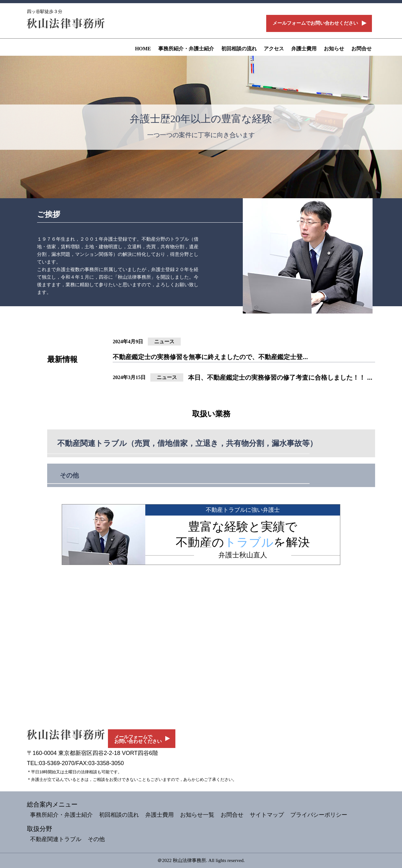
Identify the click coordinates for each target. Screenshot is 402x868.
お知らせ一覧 (197, 815)
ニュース (164, 341)
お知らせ (334, 48)
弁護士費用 (304, 48)
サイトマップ (267, 815)
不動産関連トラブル (55, 839)
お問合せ (361, 48)
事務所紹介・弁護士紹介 (186, 48)
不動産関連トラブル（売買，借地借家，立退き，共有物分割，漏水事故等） (187, 443)
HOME (143, 48)
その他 (69, 475)
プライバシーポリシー (318, 815)
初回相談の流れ (239, 48)
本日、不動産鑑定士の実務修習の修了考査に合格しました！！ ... (280, 377)
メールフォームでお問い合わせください (315, 23)
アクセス (274, 48)
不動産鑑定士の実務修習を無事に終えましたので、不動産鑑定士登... (210, 356)
